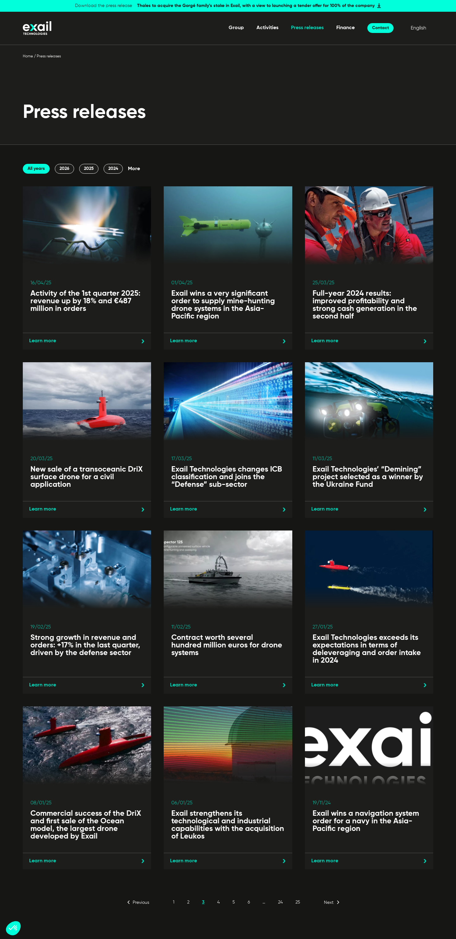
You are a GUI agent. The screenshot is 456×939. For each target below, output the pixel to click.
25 (297, 902)
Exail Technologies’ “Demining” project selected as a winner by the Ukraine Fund (368, 477)
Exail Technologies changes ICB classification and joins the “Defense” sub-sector (226, 477)
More (134, 168)
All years (36, 168)
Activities (267, 27)
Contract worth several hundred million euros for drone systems (226, 645)
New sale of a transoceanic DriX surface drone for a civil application (86, 477)
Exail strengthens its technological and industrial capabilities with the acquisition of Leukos (227, 825)
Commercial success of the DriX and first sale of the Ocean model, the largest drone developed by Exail (85, 825)
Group (236, 27)
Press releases (307, 27)
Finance (345, 27)
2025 (89, 168)
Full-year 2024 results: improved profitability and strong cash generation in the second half (365, 305)
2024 (113, 168)
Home (28, 56)
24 (280, 902)
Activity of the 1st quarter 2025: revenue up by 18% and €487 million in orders (85, 301)
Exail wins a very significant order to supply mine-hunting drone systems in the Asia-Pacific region (223, 305)
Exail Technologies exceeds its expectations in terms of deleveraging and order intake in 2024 (367, 649)
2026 (64, 168)
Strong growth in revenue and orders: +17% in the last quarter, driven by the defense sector (85, 645)
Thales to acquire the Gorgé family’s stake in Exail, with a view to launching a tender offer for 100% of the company (256, 5)
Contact (380, 28)
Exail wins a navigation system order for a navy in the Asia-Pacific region (366, 821)
